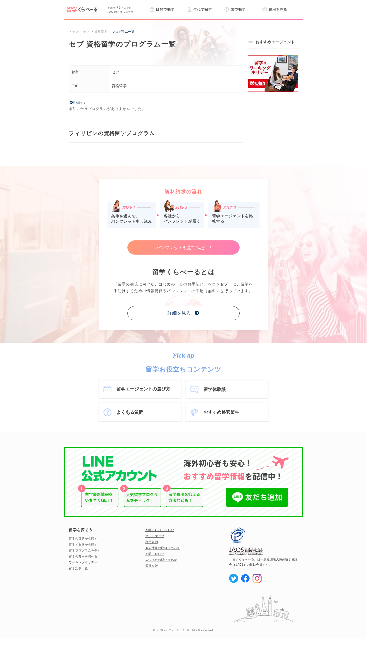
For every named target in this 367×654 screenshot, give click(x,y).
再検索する (79, 102)
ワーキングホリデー (83, 562)
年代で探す (199, 9)
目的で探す (162, 9)
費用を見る (274, 9)
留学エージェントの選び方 (143, 388)
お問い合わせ (155, 554)
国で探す (235, 9)
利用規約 (151, 542)
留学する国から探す (83, 544)
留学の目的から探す (83, 538)
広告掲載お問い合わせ (161, 560)
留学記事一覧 (78, 568)
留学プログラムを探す (85, 550)
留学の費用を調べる (83, 556)
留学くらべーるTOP (159, 530)
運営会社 (151, 566)
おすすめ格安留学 (221, 412)
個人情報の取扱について (162, 548)
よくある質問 (129, 412)
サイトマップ (155, 536)
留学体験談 (214, 389)
